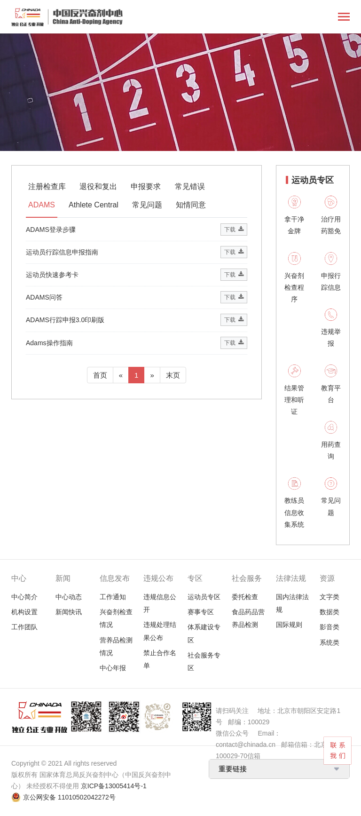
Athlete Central (93, 205)
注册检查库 (47, 186)
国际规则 (289, 624)
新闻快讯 (68, 612)
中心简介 (24, 597)
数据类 (329, 612)
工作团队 (24, 627)
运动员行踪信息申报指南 (62, 252)
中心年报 (113, 668)
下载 (233, 229)
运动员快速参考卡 (52, 274)
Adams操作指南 (49, 343)
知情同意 (191, 205)
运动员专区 (204, 597)
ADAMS (41, 205)
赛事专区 (201, 612)
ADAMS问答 (44, 297)
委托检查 (245, 597)
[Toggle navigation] (344, 18)
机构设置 (24, 612)
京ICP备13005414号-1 (114, 786)
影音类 (329, 627)
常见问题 (147, 205)
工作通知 (113, 597)
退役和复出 (98, 186)
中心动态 (68, 597)
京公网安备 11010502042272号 (69, 797)
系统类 (329, 642)
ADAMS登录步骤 (51, 229)
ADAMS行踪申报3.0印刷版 (65, 320)
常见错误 (190, 186)
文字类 (329, 597)
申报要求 (146, 186)
